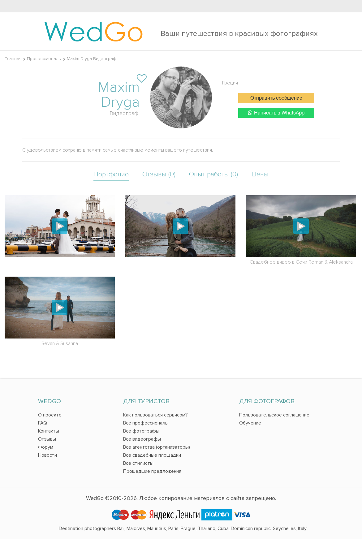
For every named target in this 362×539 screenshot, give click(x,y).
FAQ (42, 423)
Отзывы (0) (158, 174)
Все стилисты (138, 463)
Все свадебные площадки (152, 455)
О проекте (50, 415)
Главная (13, 58)
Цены (260, 174)
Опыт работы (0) (213, 174)
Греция (230, 83)
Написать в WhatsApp (276, 112)
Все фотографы (141, 431)
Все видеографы (142, 439)
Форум (45, 447)
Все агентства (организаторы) (156, 447)
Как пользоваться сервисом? (155, 415)
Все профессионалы (146, 423)
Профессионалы (44, 58)
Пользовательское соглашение (274, 415)
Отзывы (47, 439)
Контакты (48, 431)
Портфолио (111, 174)
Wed (93, 31)
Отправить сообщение (276, 98)
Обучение (250, 423)
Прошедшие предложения (152, 471)
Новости (47, 455)
